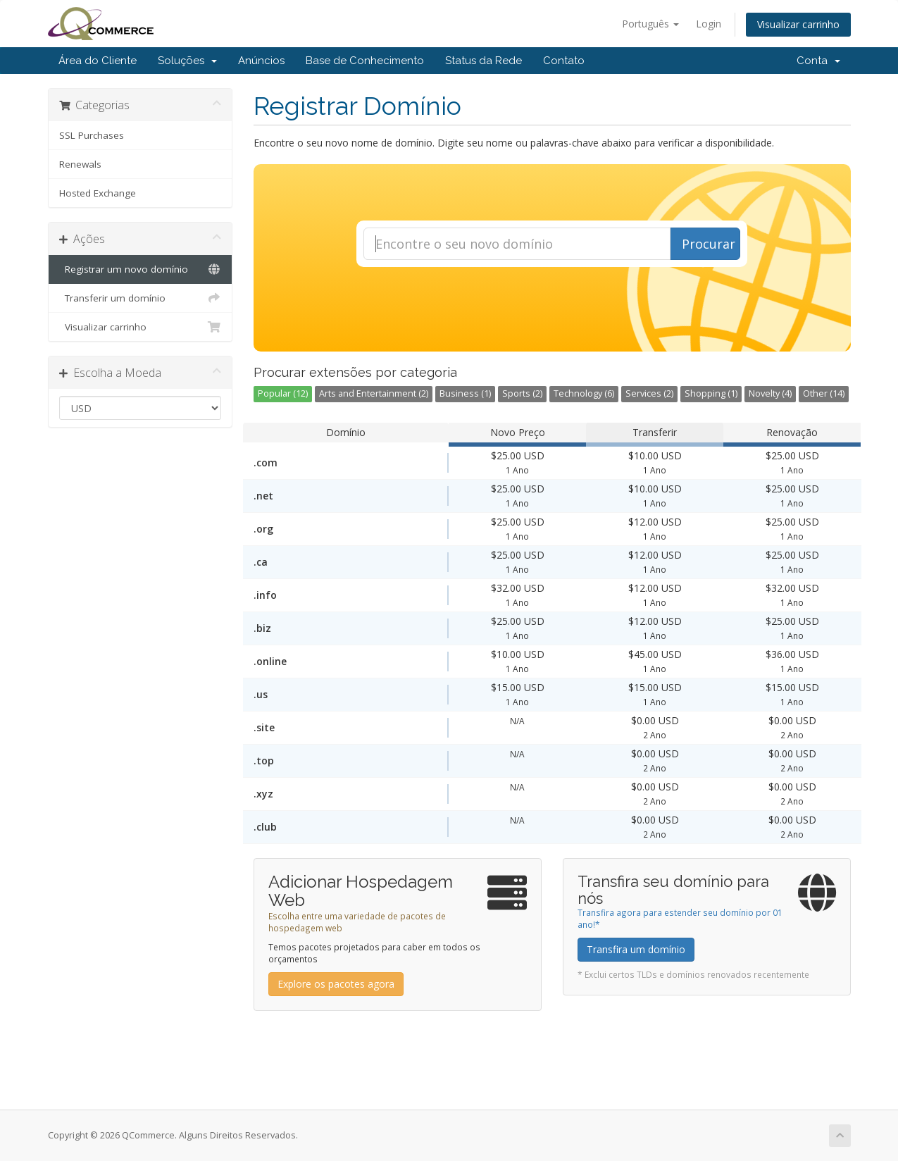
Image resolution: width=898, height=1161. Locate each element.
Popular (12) (283, 393)
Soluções (187, 60)
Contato (564, 60)
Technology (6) (584, 393)
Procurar (708, 243)
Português (650, 23)
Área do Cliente (97, 60)
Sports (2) (522, 393)
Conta (818, 60)
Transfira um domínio (636, 949)
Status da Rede (483, 60)
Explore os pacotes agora (335, 984)
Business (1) (465, 393)
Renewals (80, 164)
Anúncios (261, 60)
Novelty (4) (770, 393)
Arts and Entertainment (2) (373, 393)
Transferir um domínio (140, 298)
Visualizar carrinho (798, 24)
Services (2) (649, 393)
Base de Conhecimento (365, 60)
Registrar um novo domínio (140, 269)
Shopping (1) (711, 393)
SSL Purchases (91, 135)
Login (708, 23)
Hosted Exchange (97, 193)
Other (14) (823, 393)
